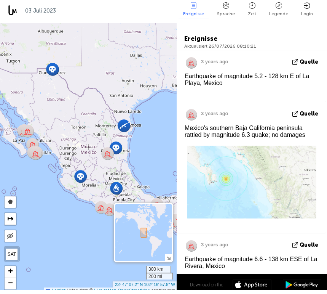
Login (307, 9)
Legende (278, 9)
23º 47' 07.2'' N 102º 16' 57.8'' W (145, 284)
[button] (115, 147)
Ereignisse (193, 9)
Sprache (226, 9)
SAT (12, 254)
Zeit (252, 9)
